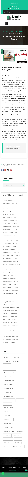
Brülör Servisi (20, 400)
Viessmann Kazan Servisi (9, 369)
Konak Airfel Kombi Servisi (9, 319)
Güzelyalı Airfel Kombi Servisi (10, 293)
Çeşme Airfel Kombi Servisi (9, 247)
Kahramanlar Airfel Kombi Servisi (11, 307)
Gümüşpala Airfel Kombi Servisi (10, 284)
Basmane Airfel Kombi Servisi (10, 223)
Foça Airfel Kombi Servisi (9, 267)
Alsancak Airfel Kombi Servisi (10, 212)
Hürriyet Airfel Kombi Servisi (10, 302)
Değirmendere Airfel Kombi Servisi (11, 226)
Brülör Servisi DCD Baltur (9, 408)
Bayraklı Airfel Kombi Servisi (10, 229)
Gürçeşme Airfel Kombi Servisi (10, 287)
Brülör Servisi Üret (8, 419)
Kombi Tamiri (18, 439)
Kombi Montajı (17, 435)
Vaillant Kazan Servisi (8, 376)
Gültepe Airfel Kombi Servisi (10, 276)
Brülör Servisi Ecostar (9, 423)
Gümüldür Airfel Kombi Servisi (10, 281)
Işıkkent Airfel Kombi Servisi (10, 305)
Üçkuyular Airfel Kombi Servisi (10, 337)
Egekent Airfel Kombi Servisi (10, 258)
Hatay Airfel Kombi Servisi (9, 299)
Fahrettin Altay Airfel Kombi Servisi (11, 264)
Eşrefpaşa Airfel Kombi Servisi (10, 261)
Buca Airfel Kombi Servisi (9, 235)
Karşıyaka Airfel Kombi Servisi (10, 313)
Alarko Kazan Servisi (8, 388)
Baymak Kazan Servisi (9, 373)
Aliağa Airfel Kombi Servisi (9, 206)
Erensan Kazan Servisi (9, 384)
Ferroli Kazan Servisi (8, 392)
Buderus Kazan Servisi (9, 380)
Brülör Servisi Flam (8, 415)
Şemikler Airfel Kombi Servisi (10, 334)
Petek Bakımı (7, 447)
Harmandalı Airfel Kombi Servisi (10, 296)
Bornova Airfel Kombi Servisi (10, 232)
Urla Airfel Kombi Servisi (9, 342)
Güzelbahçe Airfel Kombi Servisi (10, 290)
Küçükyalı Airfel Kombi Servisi (10, 322)
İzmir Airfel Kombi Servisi (17, 31)
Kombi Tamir (14, 164)
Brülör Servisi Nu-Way (9, 431)
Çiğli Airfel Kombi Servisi (9, 249)
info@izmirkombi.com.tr (15, 8)
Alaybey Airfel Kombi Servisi (10, 203)
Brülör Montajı (7, 404)
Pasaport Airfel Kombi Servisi (10, 331)
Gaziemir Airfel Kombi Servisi (10, 270)
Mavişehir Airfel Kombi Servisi (10, 325)
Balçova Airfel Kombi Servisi (10, 220)
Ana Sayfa (5, 31)
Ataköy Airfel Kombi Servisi (9, 218)
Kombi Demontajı (8, 439)
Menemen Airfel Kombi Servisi (10, 328)
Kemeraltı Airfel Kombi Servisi (10, 316)
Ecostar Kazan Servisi (8, 400)
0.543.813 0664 (15, 6)
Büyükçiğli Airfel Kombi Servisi (10, 238)
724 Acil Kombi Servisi (18, 447)
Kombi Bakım (21, 164)
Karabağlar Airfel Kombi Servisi (10, 310)
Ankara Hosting (15, 470)
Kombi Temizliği (4, 165)
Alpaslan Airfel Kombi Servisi (10, 209)
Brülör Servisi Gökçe (8, 427)
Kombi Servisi (6, 164)
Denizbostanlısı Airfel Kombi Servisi (11, 241)
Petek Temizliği (18, 443)
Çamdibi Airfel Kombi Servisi (10, 244)
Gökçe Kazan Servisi (8, 396)
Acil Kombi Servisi (8, 443)
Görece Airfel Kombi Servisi (9, 273)
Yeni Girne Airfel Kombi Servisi (10, 339)
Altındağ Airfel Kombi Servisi (10, 215)
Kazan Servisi (7, 365)
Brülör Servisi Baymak (9, 412)
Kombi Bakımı (7, 435)
